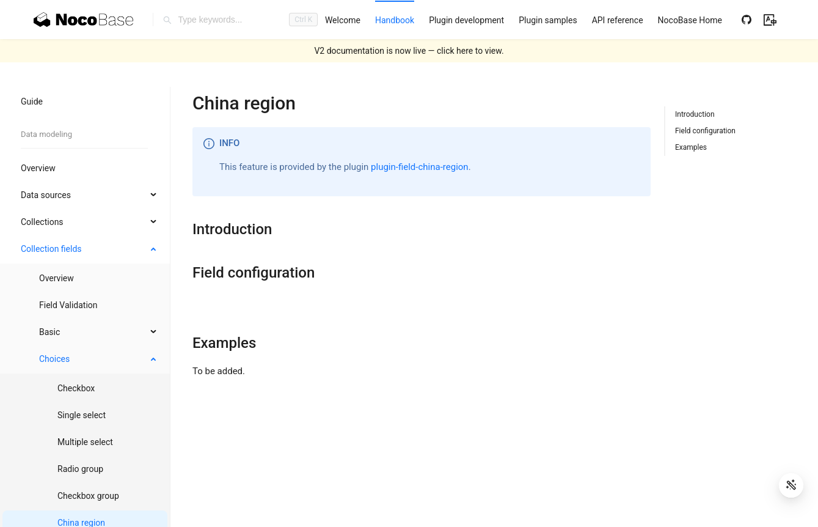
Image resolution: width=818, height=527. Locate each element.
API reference (617, 20)
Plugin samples (548, 20)
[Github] (746, 19)
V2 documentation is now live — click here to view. (408, 51)
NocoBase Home (690, 20)
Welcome (342, 20)
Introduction (695, 114)
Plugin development (466, 20)
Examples (691, 147)
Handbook (394, 20)
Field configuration (705, 131)
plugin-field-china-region (420, 166)
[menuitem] (343, 20)
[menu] (523, 20)
